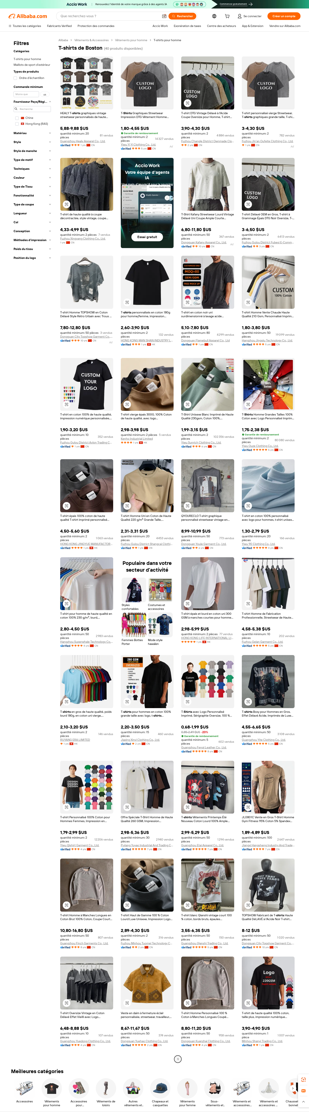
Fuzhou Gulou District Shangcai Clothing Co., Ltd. (147, 544)
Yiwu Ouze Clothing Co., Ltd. (260, 446)
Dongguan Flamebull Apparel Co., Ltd (205, 340)
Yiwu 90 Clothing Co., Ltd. (258, 544)
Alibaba (63, 40)
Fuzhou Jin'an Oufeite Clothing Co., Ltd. (267, 141)
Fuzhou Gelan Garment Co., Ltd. (262, 641)
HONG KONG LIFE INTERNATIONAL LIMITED (207, 638)
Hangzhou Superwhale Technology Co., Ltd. (86, 641)
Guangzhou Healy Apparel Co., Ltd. (82, 141)
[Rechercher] (182, 16)
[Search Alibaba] (109, 16)
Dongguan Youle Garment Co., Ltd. (203, 544)
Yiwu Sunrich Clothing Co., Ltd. (201, 442)
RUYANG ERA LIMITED (75, 739)
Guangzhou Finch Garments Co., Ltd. (84, 943)
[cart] (228, 16)
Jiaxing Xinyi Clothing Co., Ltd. (140, 739)
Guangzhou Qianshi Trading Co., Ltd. (204, 943)
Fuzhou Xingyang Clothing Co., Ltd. (83, 238)
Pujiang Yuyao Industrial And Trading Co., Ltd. (147, 845)
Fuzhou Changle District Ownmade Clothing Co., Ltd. (207, 141)
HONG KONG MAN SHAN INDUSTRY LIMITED (147, 340)
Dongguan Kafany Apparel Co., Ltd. (204, 242)
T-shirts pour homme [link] (167, 40)
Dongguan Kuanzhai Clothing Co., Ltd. (205, 1041)
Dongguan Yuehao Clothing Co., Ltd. (144, 1041)
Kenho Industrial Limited (137, 438)
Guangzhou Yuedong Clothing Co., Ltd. (85, 1041)
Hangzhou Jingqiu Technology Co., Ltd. (267, 340)
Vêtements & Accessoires (91, 40)
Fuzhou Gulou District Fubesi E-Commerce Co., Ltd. (268, 242)
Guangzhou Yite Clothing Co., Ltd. (264, 739)
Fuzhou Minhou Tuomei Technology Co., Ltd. (147, 943)
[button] (164, 16)
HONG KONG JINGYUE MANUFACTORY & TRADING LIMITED (86, 544)
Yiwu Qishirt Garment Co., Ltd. (79, 845)
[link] (303, 1079)
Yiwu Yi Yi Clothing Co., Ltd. (138, 144)
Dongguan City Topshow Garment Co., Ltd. (86, 336)
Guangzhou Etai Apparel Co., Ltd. (202, 845)
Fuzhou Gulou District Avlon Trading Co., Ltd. (86, 442)
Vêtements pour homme (131, 40)
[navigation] (32, 550)
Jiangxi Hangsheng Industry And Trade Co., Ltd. (268, 845)
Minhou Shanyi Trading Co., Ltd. (262, 1041)
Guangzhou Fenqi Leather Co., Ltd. (204, 747)
